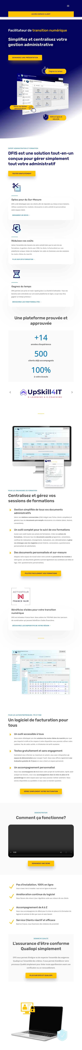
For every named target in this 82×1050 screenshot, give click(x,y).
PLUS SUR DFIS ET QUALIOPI (41, 973)
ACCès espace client (40, 14)
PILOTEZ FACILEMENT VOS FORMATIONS (41, 571)
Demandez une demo (41, 861)
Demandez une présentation (25, 55)
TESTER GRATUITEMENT (21, 171)
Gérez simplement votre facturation (41, 789)
